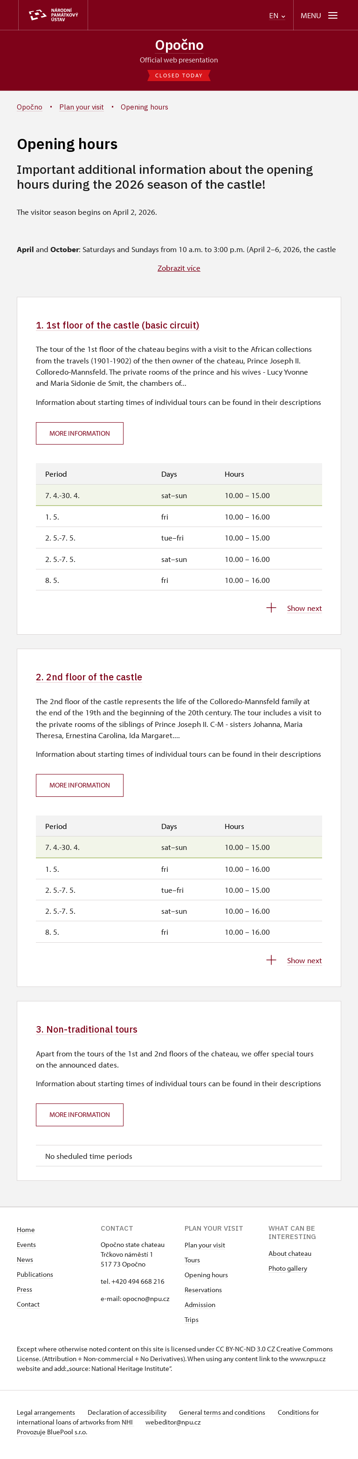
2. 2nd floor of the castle (97, 680)
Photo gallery (287, 1273)
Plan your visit (205, 1250)
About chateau (289, 1258)
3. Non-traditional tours (94, 1034)
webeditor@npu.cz (176, 1427)
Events (26, 1250)
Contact (28, 1309)
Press (24, 1294)
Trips (192, 1325)
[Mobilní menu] (320, 15)
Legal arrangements (46, 1417)
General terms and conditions (230, 1417)
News (25, 1264)
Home (26, 1235)
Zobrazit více (179, 269)
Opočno (179, 45)
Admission (200, 1310)
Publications (35, 1279)
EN (277, 15)
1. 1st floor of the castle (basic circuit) (130, 326)
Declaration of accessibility (131, 1417)
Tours (192, 1265)
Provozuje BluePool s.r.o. (52, 1437)
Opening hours (206, 1280)
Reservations (203, 1295)
